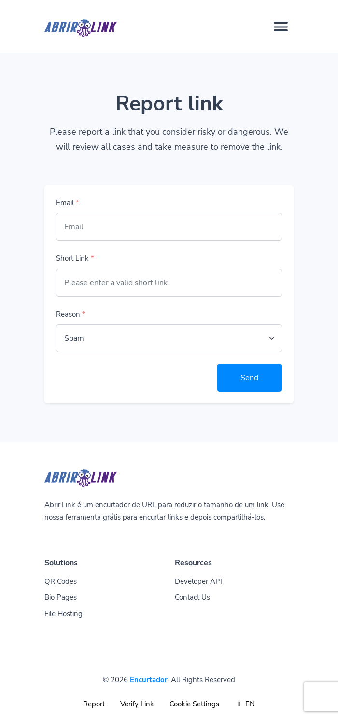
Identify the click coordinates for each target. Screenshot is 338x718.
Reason (70, 314)
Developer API (198, 581)
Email (67, 202)
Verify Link (137, 704)
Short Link (75, 258)
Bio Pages (60, 597)
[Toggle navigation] (281, 26)
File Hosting (63, 614)
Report (94, 704)
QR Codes (60, 581)
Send (249, 378)
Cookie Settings (194, 704)
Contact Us (192, 597)
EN (245, 704)
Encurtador (149, 680)
